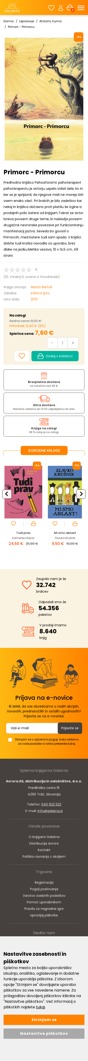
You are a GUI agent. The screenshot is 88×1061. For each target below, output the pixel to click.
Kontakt (44, 850)
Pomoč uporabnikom (44, 902)
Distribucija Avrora (44, 843)
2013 (34, 299)
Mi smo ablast (65, 533)
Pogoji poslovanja (44, 889)
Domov (9, 21)
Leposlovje (26, 21)
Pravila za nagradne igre (44, 908)
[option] (23, 508)
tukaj (40, 1007)
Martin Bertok (41, 287)
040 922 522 (51, 804)
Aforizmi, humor (50, 21)
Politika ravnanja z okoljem (44, 856)
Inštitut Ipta (40, 293)
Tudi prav (23, 533)
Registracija (44, 882)
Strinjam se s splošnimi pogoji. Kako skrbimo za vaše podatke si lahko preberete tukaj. (47, 741)
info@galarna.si (50, 811)
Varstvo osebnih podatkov (44, 895)
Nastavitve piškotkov (44, 1033)
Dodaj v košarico (55, 356)
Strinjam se (44, 1019)
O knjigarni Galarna (44, 837)
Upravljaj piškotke (44, 915)
